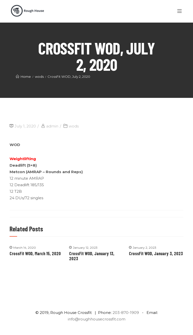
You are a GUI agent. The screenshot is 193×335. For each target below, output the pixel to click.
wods (74, 126)
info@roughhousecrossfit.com (96, 319)
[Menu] (180, 11)
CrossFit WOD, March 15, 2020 (35, 253)
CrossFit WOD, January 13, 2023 (91, 256)
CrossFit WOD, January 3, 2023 (156, 253)
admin (52, 126)
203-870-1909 (126, 312)
